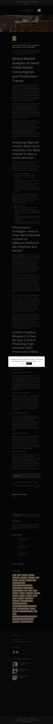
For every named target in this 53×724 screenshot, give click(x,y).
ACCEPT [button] (29, 363)
